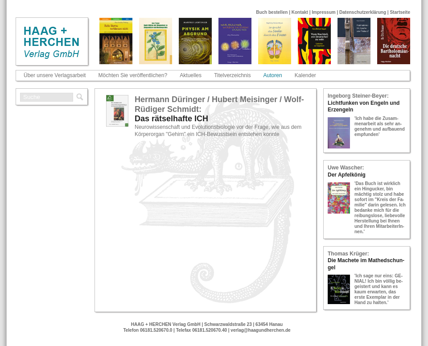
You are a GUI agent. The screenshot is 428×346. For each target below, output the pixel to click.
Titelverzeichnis (232, 75)
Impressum (323, 12)
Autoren (272, 75)
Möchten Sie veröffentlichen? (133, 75)
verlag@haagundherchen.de (260, 330)
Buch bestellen (272, 12)
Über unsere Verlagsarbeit (55, 75)
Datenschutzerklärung (362, 12)
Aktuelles (191, 75)
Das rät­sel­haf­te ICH (171, 118)
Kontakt (300, 12)
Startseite (400, 12)
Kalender (305, 75)
